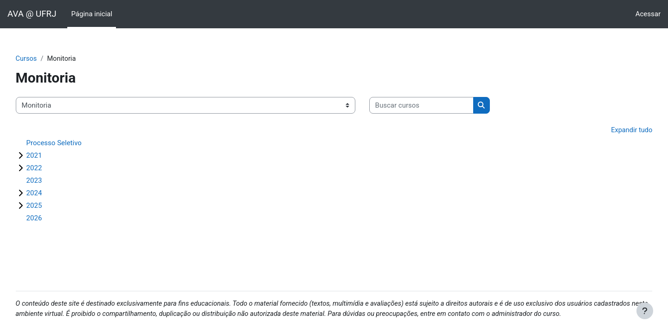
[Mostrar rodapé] (644, 310)
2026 (51, 219)
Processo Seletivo (71, 144)
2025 (51, 206)
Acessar (648, 14)
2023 (51, 181)
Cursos (44, 59)
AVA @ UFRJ (31, 14)
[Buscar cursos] (438, 106)
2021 (51, 156)
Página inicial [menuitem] (91, 14)
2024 (51, 194)
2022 (51, 169)
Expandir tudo (613, 131)
